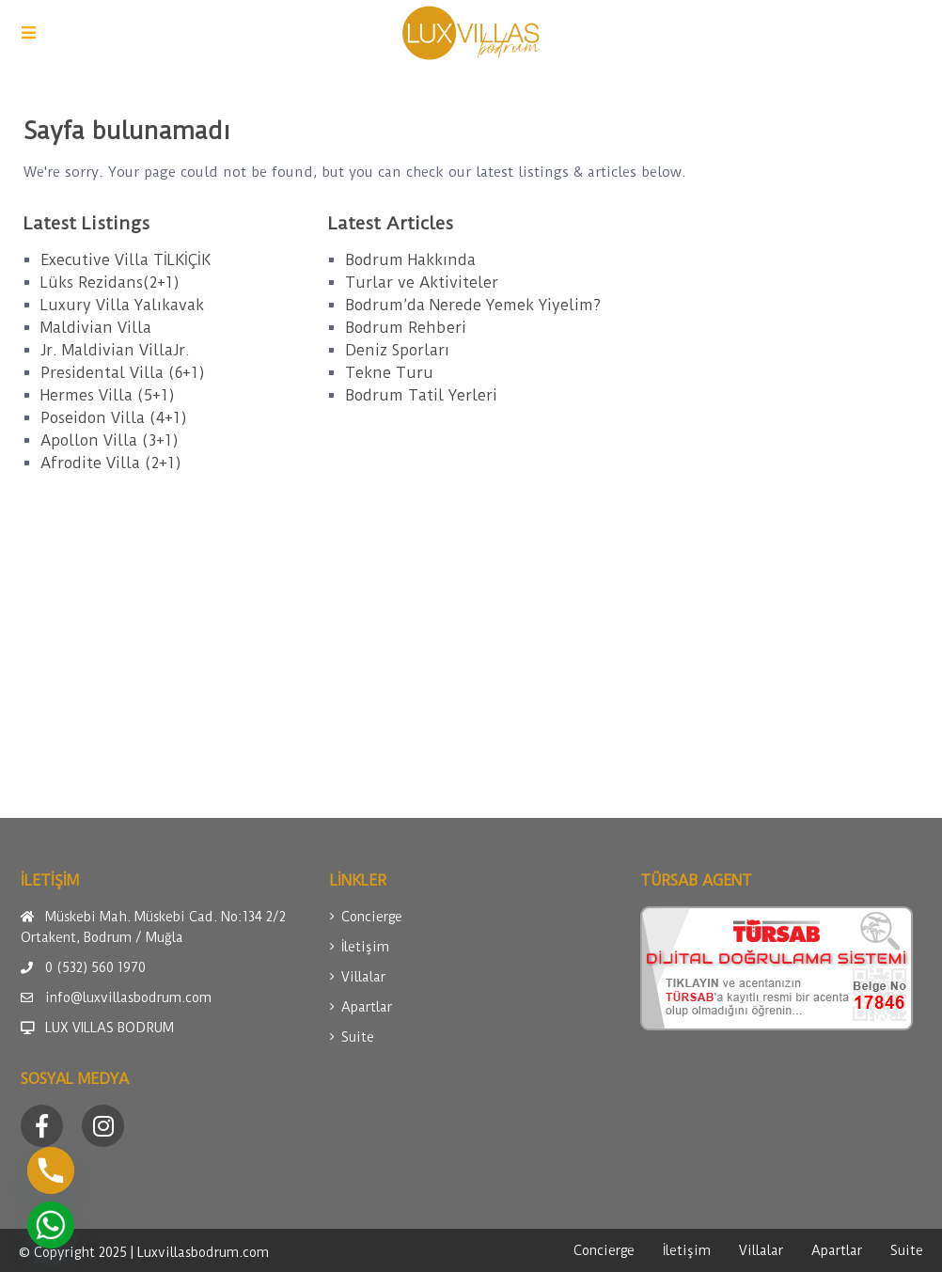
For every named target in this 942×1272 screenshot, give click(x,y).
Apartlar (366, 1006)
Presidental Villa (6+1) (122, 373)
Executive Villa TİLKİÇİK (125, 260)
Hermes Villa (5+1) (107, 395)
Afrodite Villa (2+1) (110, 463)
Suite (357, 1036)
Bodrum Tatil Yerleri (421, 395)
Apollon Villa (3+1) (109, 440)
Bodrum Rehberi (405, 328)
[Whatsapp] (50, 1224)
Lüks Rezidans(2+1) (110, 282)
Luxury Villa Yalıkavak (122, 305)
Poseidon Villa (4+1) (113, 418)
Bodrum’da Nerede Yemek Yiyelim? (473, 305)
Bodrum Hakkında (410, 260)
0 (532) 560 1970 (95, 967)
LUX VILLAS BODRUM (109, 1027)
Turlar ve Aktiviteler (421, 282)
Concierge (371, 916)
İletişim (365, 946)
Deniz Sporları (397, 350)
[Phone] (50, 1170)
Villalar (363, 976)
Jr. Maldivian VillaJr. (115, 350)
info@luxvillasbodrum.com (128, 997)
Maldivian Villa (95, 328)
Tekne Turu (389, 373)
